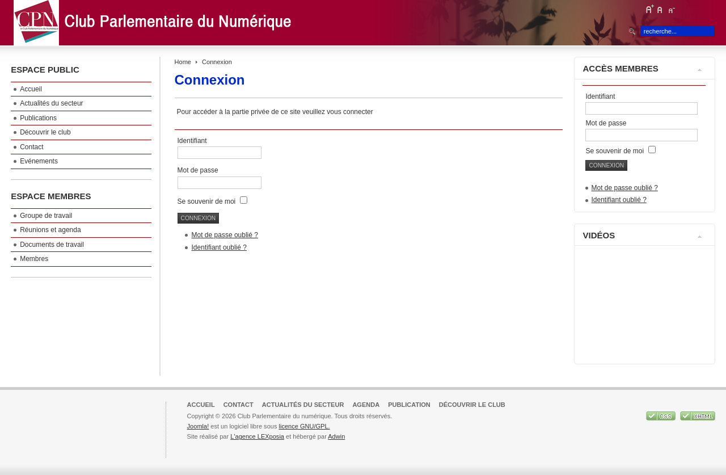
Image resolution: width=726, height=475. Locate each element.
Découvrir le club (472, 404)
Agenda (365, 404)
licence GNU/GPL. (304, 426)
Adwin (336, 436)
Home (183, 61)
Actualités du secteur (303, 404)
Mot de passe (199, 170)
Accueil (201, 404)
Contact (238, 404)
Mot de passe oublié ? (225, 235)
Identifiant (192, 141)
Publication (409, 404)
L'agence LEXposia (257, 436)
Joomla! (198, 426)
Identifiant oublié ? (219, 247)
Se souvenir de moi (207, 201)
